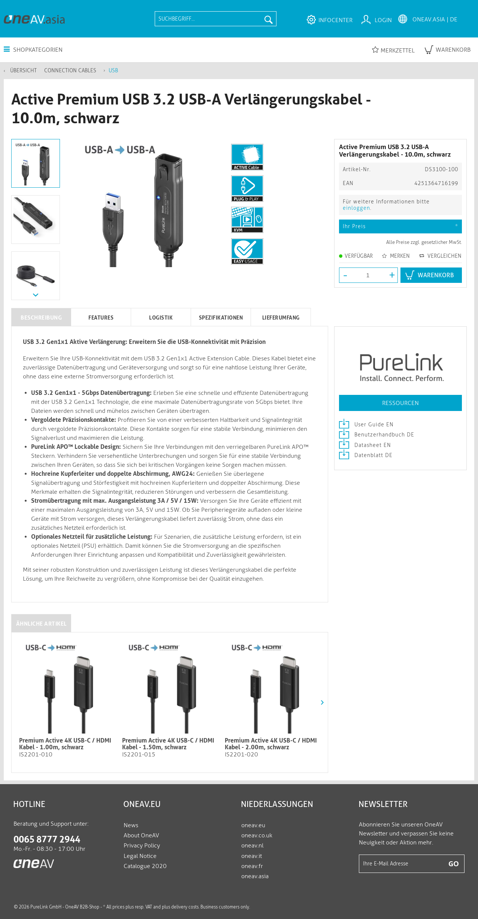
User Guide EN (366, 424)
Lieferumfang (281, 318)
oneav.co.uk (256, 835)
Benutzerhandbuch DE (376, 435)
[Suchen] (268, 18)
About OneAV (141, 835)
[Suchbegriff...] (215, 18)
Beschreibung (41, 317)
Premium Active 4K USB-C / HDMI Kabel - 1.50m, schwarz (168, 744)
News (131, 825)
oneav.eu (253, 825)
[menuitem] (215, 18)
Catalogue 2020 (145, 866)
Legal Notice (140, 855)
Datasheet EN (365, 445)
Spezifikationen (221, 318)
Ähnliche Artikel (41, 623)
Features (101, 318)
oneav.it (251, 855)
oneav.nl (252, 845)
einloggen (356, 208)
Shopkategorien (33, 49)
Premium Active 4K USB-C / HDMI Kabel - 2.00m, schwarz (271, 744)
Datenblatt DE (366, 455)
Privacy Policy (142, 845)
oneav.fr (252, 866)
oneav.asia (255, 876)
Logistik (161, 318)
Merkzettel (393, 50)
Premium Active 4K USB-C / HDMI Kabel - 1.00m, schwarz (65, 744)
